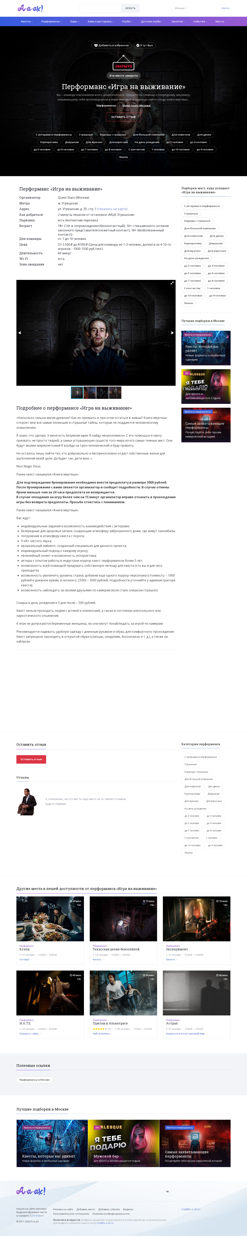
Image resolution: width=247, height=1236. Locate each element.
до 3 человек (174, 142)
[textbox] (100, 5)
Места (221, 21)
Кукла (24, 949)
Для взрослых (118, 142)
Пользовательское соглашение (71, 1213)
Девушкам (72, 142)
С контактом (137, 149)
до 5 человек (42, 149)
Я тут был (144, 45)
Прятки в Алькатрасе (110, 1023)
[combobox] (101, 8)
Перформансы (51, 21)
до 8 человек (113, 149)
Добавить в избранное (111, 45)
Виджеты (128, 1209)
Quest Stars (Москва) (137, 105)
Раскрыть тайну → (30, 1033)
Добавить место (85, 1209)
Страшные (86, 134)
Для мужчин (94, 142)
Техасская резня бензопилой (116, 949)
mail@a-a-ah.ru (105, 1223)
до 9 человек (205, 149)
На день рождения (147, 142)
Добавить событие (109, 1209)
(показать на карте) (112, 209)
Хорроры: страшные (113, 134)
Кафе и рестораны (101, 21)
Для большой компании (149, 134)
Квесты (27, 21)
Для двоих (204, 134)
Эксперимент (177, 949)
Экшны (123, 157)
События (200, 21)
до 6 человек (65, 149)
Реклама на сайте (63, 1209)
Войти (225, 8)
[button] (172, 283)
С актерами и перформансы (54, 134)
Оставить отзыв (123, 117)
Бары (74, 21)
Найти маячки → (103, 1033)
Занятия (178, 21)
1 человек (158, 149)
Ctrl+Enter (36, 1215)
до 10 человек (181, 149)
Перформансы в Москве (34, 1079)
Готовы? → (25, 959)
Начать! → (172, 959)
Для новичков (181, 134)
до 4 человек (198, 142)
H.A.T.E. (25, 1023)
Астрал (172, 1023)
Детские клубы (152, 21)
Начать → (98, 959)
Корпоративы (49, 142)
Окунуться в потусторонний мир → (186, 1033)
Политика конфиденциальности (110, 1213)
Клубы (127, 21)
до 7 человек (89, 149)
